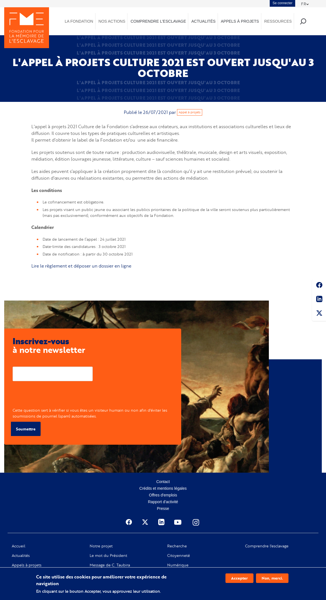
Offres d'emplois (163, 495)
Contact (163, 482)
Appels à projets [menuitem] (240, 21)
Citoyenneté (178, 555)
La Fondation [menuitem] (79, 21)
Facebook (319, 286)
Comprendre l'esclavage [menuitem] (158, 21)
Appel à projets (190, 112)
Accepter (239, 578)
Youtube (178, 522)
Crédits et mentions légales (163, 488)
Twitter (319, 314)
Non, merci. (272, 578)
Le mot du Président (108, 555)
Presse (163, 508)
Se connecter (282, 3)
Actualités (21, 555)
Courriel (20, 362)
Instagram (196, 522)
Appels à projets (26, 565)
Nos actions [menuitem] (112, 21)
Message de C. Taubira (110, 565)
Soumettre (26, 429)
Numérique (177, 565)
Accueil (18, 546)
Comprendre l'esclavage (266, 546)
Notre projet (101, 546)
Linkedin (319, 300)
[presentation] (55, 396)
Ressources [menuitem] (278, 21)
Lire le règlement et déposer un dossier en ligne (81, 265)
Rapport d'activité (163, 502)
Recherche (177, 546)
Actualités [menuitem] (203, 21)
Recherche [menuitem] (303, 21)
